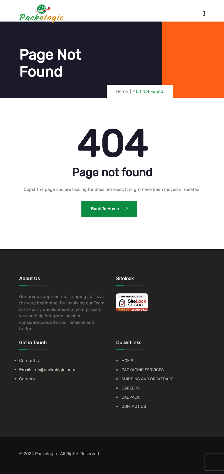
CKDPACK (131, 397)
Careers (27, 378)
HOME (127, 360)
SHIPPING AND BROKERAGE (148, 379)
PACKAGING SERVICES (143, 369)
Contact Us (30, 360)
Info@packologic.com (53, 369)
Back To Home (109, 208)
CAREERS (131, 388)
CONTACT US (134, 406)
